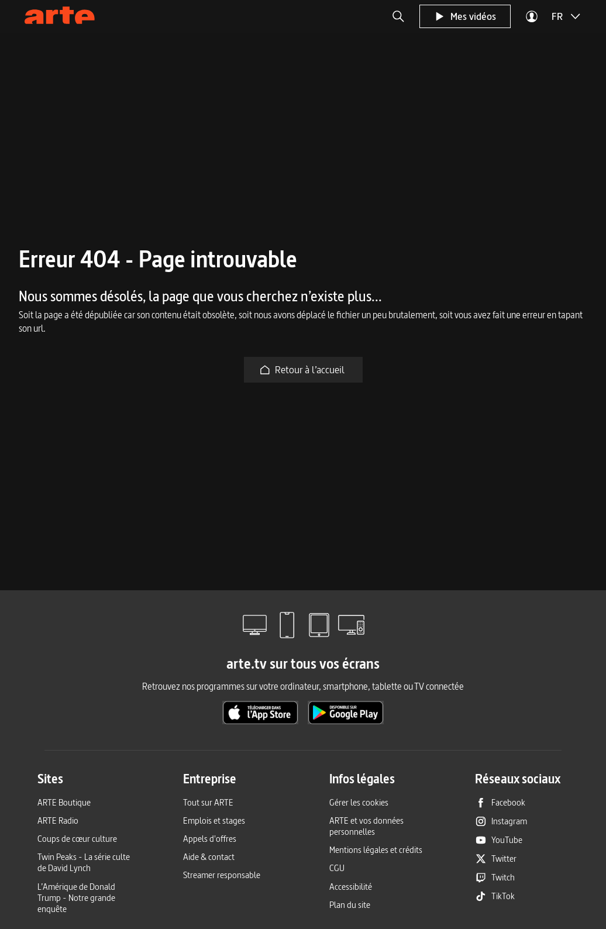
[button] (398, 16)
